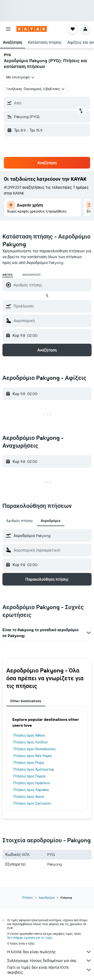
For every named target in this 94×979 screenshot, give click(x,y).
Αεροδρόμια (47, 897)
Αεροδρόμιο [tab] (51, 521)
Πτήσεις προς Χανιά (28, 796)
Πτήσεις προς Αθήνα (29, 735)
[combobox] (20, 77)
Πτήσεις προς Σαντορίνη (32, 803)
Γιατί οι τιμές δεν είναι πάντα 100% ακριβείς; (49, 970)
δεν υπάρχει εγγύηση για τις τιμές (30, 937)
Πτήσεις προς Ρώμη (28, 762)
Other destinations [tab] (25, 701)
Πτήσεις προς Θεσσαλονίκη (34, 749)
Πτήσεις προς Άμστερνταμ (33, 769)
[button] (8, 29)
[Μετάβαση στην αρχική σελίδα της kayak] (31, 29)
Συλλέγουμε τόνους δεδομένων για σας (49, 960)
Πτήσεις (27, 897)
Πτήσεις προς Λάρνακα (31, 790)
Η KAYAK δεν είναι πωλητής (49, 952)
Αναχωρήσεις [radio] (32, 274)
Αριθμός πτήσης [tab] (19, 521)
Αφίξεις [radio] (7, 274)
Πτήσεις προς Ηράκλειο (31, 783)
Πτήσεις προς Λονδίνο (30, 742)
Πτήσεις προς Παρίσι (29, 776)
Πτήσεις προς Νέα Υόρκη (32, 756)
